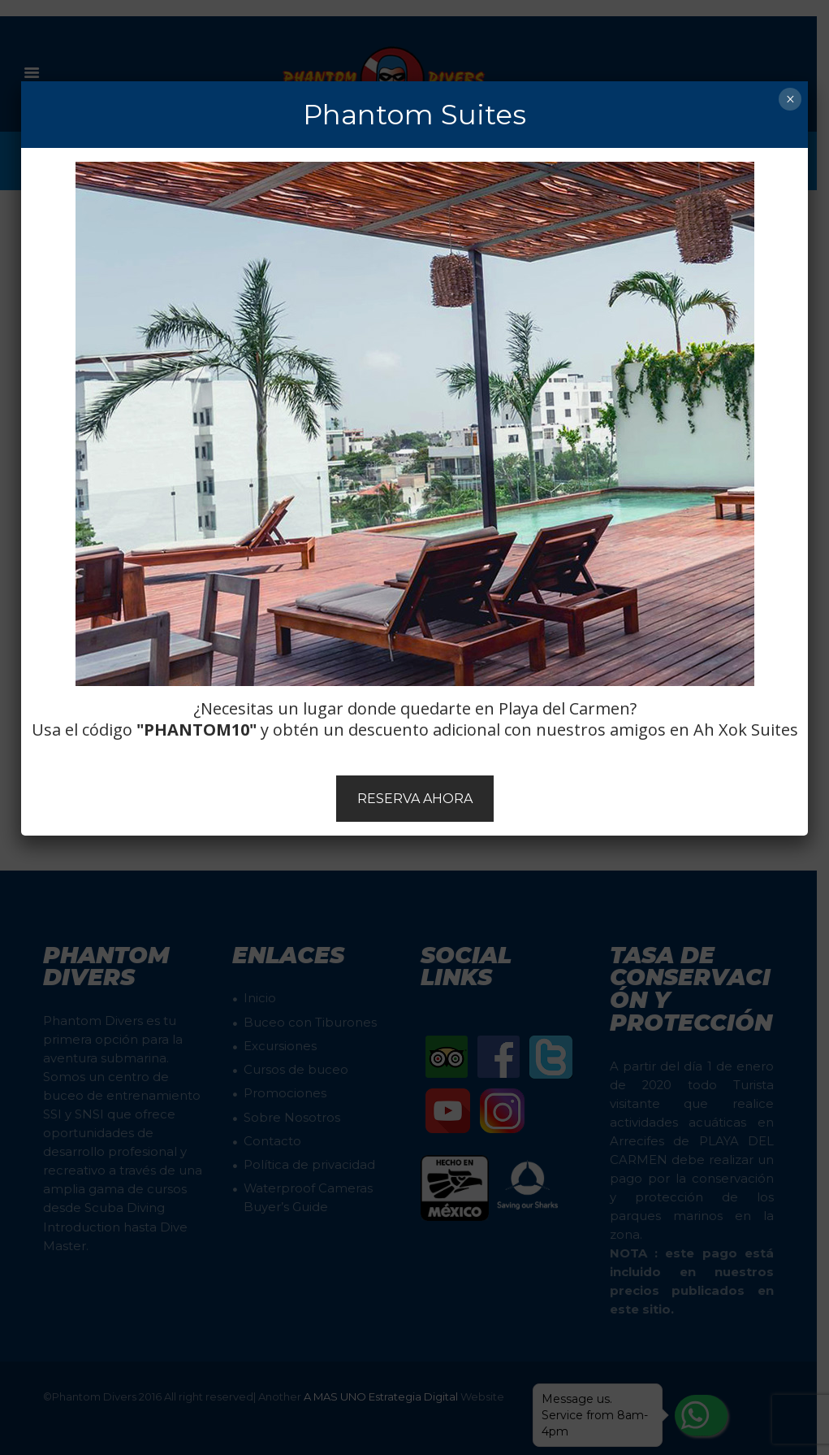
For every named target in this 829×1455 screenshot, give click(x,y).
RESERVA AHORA (415, 798)
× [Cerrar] (790, 99)
